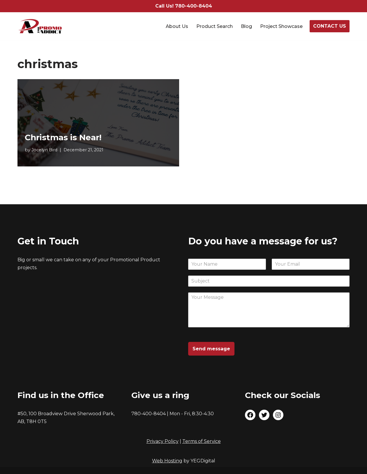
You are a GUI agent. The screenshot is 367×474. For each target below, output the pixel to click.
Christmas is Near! (63, 137)
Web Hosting (167, 461)
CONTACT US (329, 26)
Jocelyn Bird (44, 149)
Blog (246, 26)
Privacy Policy (163, 441)
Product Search (214, 26)
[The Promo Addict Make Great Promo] (40, 26)
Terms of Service (201, 441)
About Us (177, 26)
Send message (211, 348)
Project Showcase (281, 26)
